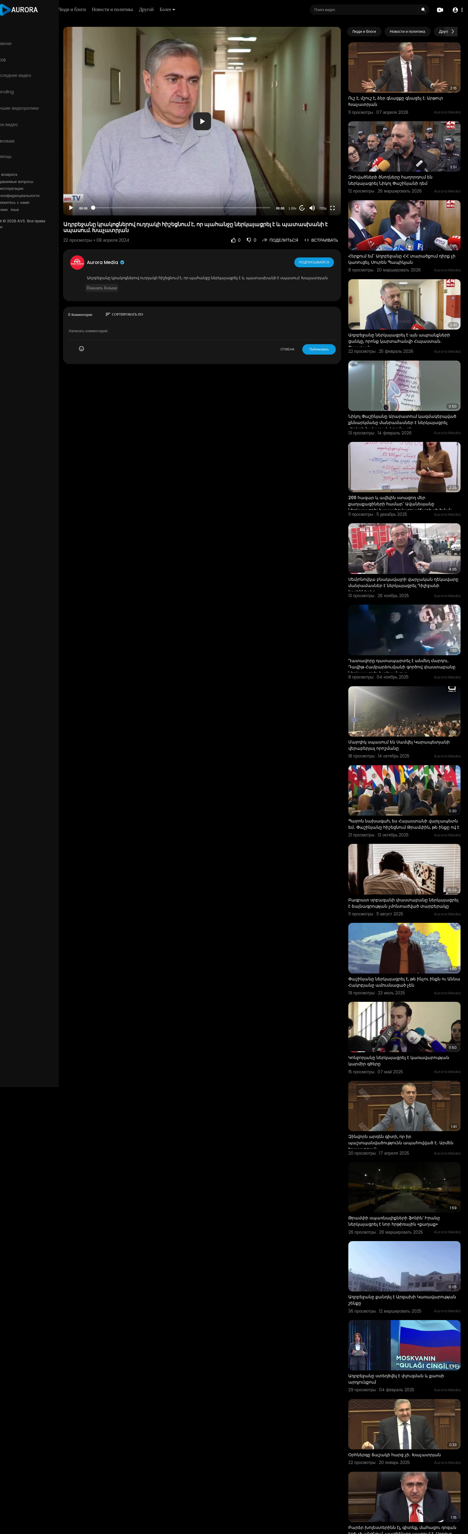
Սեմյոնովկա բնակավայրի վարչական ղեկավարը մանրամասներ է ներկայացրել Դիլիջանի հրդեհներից (402, 562)
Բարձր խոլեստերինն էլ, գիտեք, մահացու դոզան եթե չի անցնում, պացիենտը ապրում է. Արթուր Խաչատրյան (407, 1475)
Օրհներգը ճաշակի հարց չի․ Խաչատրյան (402, 1400)
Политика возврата (24, 174)
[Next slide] (453, 31)
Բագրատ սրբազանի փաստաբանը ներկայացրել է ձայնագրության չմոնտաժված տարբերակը (406, 872)
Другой (181, 9)
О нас (12, 202)
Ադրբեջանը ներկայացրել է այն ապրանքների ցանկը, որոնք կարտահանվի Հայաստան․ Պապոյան (407, 328)
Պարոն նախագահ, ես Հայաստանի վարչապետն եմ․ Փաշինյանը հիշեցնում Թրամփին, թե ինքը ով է (400, 794)
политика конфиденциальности (35, 195)
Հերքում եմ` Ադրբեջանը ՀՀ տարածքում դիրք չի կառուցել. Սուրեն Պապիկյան (406, 249)
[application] (218, 121)
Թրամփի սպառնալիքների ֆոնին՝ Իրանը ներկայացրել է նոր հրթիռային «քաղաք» (401, 1176)
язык (39, 209)
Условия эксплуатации (27, 188)
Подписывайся (321, 262)
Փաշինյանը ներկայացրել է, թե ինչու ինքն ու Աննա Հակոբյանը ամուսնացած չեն (405, 947)
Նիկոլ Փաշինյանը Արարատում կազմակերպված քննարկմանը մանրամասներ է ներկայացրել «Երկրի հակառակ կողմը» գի (408, 406)
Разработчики (19, 209)
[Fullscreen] (340, 208)
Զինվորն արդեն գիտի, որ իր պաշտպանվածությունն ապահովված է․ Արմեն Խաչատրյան (401, 1101)
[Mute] (320, 208)
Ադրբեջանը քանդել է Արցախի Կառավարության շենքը (389, 1252)
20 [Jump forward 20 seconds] (309, 208)
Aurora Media (131, 262)
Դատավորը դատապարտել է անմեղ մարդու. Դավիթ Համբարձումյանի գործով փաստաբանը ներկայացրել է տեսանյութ (406, 640)
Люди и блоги (107, 9)
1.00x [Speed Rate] (300, 208)
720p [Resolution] (330, 208)
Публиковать (326, 355)
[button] (457, 10)
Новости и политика (147, 9)
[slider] (198, 207)
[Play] (96, 208)
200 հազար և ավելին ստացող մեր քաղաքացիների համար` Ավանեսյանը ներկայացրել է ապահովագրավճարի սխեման (407, 484)
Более (202, 9)
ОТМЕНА (295, 355)
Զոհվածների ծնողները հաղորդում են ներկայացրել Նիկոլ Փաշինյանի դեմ (398, 173)
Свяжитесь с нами (37, 202)
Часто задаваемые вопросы (32, 181)
